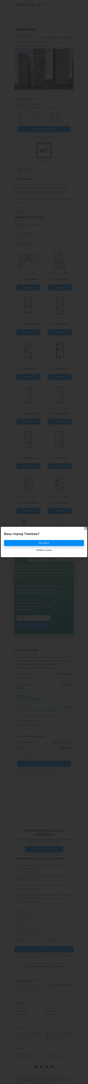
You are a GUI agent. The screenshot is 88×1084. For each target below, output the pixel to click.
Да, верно (44, 543)
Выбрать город (44, 550)
